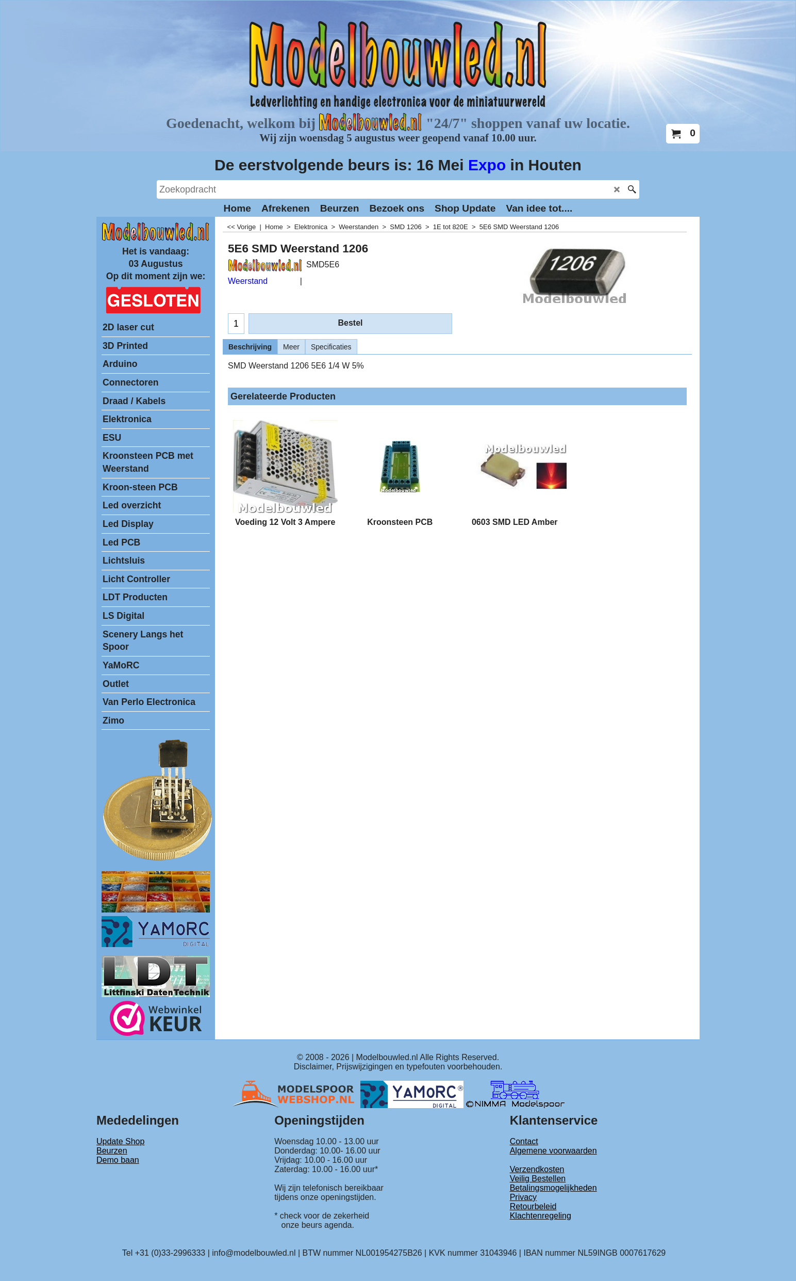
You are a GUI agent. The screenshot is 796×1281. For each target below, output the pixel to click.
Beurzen (111, 1150)
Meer (291, 347)
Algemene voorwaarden (553, 1150)
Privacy (523, 1197)
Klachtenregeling (540, 1215)
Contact (524, 1141)
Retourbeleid (533, 1206)
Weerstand (248, 281)
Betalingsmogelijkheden (553, 1187)
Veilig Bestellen (538, 1178)
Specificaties (331, 347)
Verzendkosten (537, 1169)
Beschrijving (250, 347)
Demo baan (117, 1160)
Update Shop (120, 1141)
